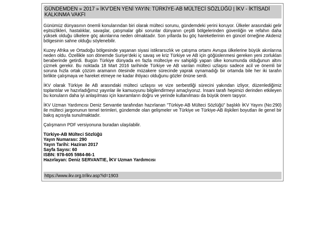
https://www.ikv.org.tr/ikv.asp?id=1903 (81, 175)
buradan (111, 124)
